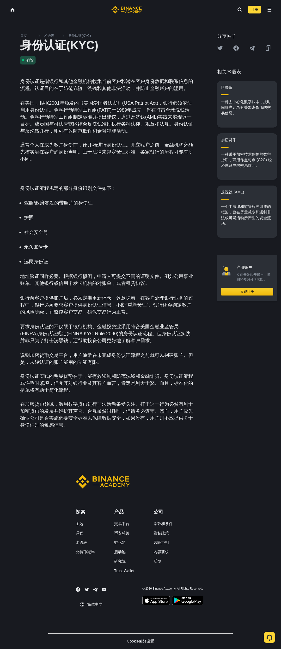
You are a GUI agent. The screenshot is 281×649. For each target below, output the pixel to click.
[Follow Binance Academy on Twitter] (86, 589)
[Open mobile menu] (269, 9)
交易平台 (121, 524)
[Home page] (126, 9)
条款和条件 (163, 524)
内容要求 (161, 552)
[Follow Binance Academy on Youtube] (104, 589)
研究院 (120, 561)
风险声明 (161, 542)
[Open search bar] (238, 9)
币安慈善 (121, 533)
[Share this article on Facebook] (236, 48)
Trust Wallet (124, 571)
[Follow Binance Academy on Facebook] (78, 589)
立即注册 (247, 292)
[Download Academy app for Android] (187, 601)
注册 (254, 10)
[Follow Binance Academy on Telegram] (95, 589)
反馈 (157, 561)
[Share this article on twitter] (220, 48)
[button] (269, 10)
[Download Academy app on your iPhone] (156, 601)
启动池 (120, 552)
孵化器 (120, 542)
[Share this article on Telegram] (252, 48)
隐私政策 (161, 533)
